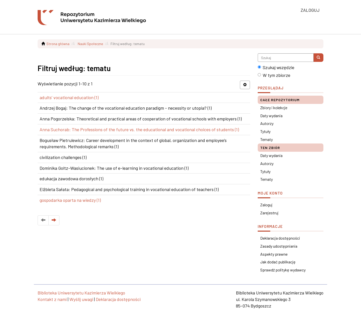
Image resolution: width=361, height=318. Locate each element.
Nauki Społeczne (90, 44)
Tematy (266, 139)
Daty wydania (271, 115)
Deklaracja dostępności (280, 238)
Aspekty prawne (274, 254)
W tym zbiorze (274, 75)
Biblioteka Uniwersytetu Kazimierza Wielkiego (81, 292)
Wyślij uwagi (81, 299)
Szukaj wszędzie (276, 67)
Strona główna (57, 44)
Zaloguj (266, 204)
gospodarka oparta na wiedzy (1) (70, 200)
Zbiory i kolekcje (273, 107)
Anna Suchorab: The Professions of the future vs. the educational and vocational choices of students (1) (139, 129)
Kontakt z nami (52, 299)
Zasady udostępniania (278, 246)
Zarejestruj (269, 212)
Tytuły (265, 131)
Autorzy (267, 123)
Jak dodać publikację (278, 261)
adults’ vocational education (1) (69, 97)
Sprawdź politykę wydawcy (283, 269)
